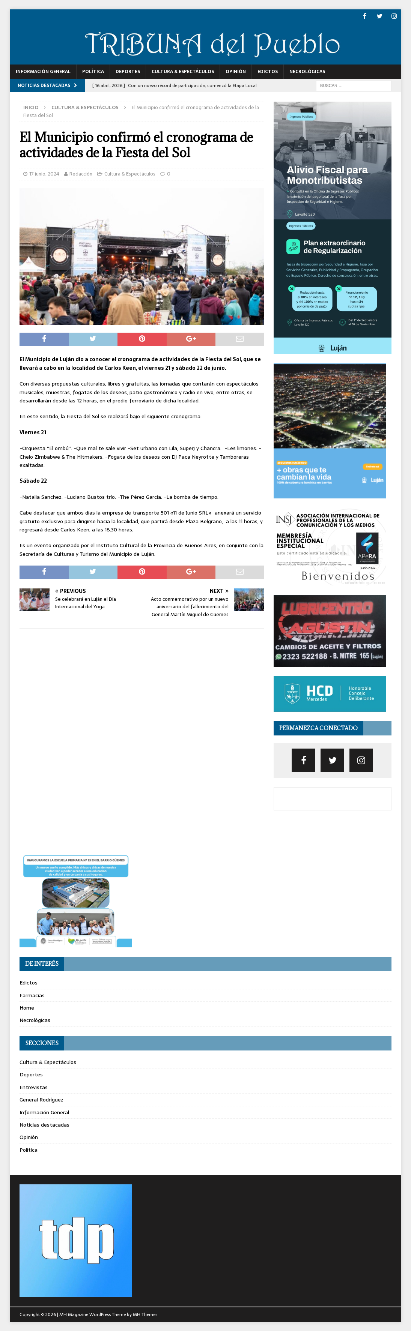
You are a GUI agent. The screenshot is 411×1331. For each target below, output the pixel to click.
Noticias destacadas (44, 1124)
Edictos (267, 71)
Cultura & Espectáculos (183, 71)
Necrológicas (307, 71)
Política (93, 71)
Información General (43, 71)
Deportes (128, 71)
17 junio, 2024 (44, 173)
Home (27, 1007)
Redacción (80, 173)
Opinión (236, 71)
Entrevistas (34, 1087)
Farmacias (32, 995)
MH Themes (145, 1314)
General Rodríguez (41, 1099)
